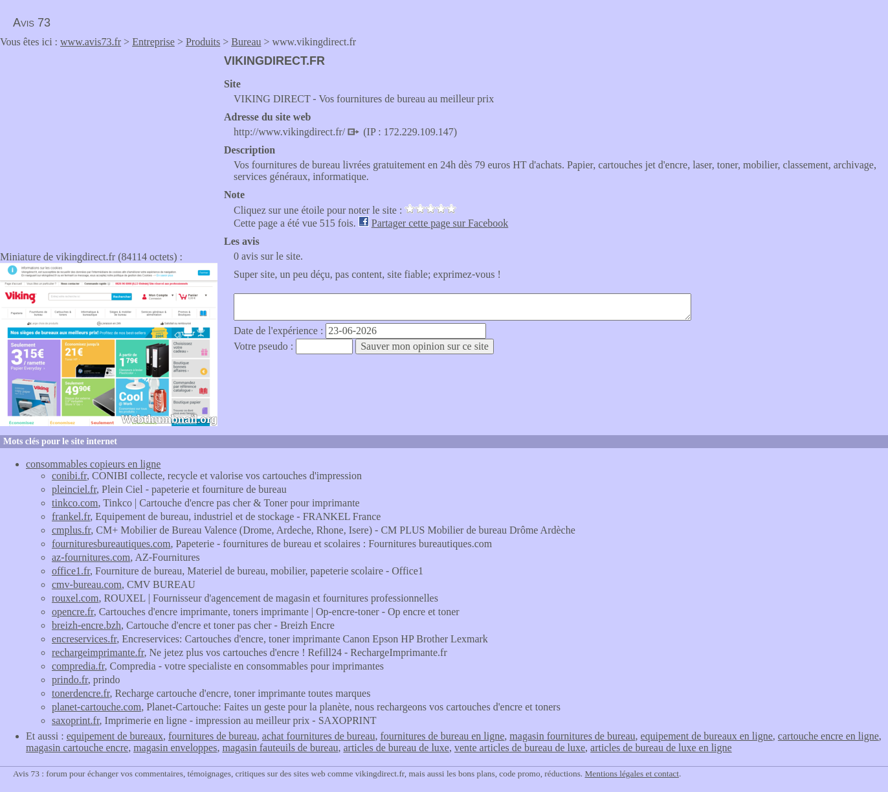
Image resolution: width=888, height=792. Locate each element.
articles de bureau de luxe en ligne (661, 747)
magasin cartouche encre (77, 747)
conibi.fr (69, 475)
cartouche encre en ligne (828, 735)
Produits (203, 41)
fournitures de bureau (212, 735)
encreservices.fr (84, 638)
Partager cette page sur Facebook (440, 223)
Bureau (246, 41)
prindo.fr (70, 679)
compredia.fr (78, 666)
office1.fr (71, 570)
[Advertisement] (108, 145)
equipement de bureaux (115, 735)
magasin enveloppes (175, 747)
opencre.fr (73, 611)
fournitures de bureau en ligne (442, 735)
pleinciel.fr (74, 489)
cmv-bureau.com (87, 584)
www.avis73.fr (90, 41)
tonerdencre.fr (81, 693)
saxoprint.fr (76, 720)
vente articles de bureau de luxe (519, 747)
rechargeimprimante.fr (98, 652)
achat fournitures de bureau (318, 735)
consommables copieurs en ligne (93, 464)
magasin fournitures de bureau (572, 735)
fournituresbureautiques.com (111, 543)
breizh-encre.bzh (86, 625)
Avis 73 (31, 22)
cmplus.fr (71, 530)
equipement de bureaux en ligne (706, 735)
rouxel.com (75, 598)
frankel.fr (71, 516)
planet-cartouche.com (96, 706)
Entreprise (153, 41)
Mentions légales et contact (632, 773)
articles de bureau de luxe (396, 747)
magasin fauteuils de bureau (280, 747)
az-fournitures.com (91, 557)
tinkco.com (75, 502)
